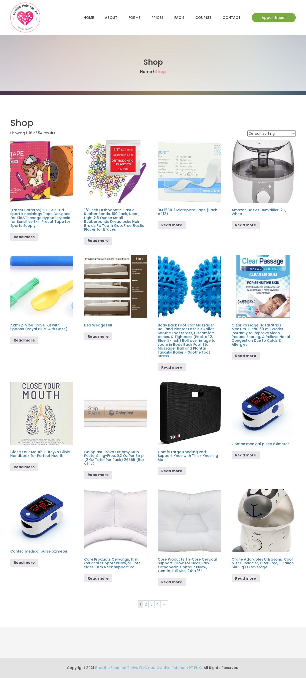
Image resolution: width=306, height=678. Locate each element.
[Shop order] (271, 133)
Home (89, 17)
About (111, 17)
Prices (157, 17)
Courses (203, 17)
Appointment (274, 17)
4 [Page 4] (157, 604)
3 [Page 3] (151, 604)
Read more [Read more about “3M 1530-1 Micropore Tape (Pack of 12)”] (171, 225)
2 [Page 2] (146, 604)
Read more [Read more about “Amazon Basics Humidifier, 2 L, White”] (245, 225)
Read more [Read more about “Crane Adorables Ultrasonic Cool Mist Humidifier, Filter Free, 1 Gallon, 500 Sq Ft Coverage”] (245, 578)
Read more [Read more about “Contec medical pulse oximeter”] (245, 455)
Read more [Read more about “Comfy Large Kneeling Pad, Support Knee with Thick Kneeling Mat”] (171, 470)
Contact (232, 17)
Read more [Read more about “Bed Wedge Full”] (98, 336)
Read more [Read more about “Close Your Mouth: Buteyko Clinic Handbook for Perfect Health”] (24, 466)
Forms (134, 17)
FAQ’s (179, 17)
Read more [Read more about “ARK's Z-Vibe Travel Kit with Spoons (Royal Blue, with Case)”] (24, 340)
